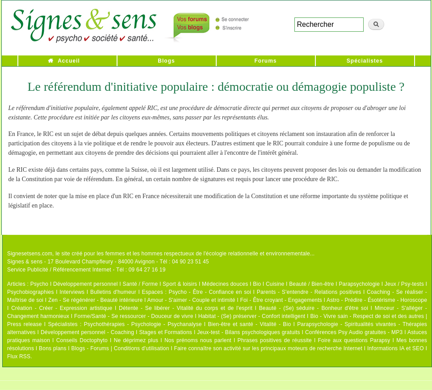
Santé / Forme (140, 284)
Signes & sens (24, 262)
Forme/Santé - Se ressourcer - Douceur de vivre (133, 316)
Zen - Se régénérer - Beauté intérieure (95, 300)
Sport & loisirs (180, 284)
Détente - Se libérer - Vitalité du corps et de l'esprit (185, 308)
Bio (257, 284)
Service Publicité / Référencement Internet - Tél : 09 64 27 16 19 (86, 270)
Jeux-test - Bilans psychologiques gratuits (248, 332)
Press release (24, 324)
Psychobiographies (30, 292)
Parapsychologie (359, 284)
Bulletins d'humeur (113, 292)
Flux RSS (18, 356)
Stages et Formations (165, 332)
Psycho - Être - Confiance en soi (210, 292)
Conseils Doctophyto (82, 340)
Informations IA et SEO (395, 348)
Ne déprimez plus (136, 340)
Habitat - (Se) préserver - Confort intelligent (252, 316)
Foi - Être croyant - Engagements (281, 300)
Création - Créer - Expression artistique (61, 308)
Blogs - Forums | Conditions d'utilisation (120, 348)
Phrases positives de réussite (275, 340)
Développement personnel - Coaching (87, 332)
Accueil (69, 61)
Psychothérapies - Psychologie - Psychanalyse (143, 324)
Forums (265, 61)
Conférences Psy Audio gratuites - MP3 (354, 332)
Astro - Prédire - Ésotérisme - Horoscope (377, 300)
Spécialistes (365, 61)
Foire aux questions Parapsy (354, 340)
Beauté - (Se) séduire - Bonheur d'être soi (313, 308)
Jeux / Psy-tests (404, 284)
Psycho (39, 284)
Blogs (166, 61)
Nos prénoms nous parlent (197, 340)
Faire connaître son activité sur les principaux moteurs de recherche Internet (269, 348)
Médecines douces (225, 284)
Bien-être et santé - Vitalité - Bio (249, 324)
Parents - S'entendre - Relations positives (309, 292)
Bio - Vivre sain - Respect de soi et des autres (367, 316)
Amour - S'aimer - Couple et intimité (191, 300)
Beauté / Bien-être (311, 284)
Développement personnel (85, 284)
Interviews (71, 292)
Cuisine (275, 284)
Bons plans (52, 348)
